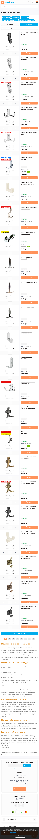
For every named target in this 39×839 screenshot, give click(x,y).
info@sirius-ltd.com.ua (19, 808)
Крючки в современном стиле (9, 20)
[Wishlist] (10, 47)
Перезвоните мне (19, 784)
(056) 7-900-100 (20, 781)
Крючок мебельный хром (28, 307)
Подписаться (27, 765)
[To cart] (29, 53)
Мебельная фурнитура (8, 10)
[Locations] (28, 2)
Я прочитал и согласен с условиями (20, 769)
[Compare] (13, 47)
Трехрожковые (15, 17)
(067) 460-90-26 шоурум (20, 783)
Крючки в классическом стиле (26, 20)
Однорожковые (6, 17)
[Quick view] (6, 47)
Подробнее (13, 832)
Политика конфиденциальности (20, 768)
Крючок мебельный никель (29, 282)
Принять (20, 836)
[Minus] (4, 53)
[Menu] (2, 2)
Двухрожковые (25, 17)
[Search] (2, 6)
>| (33, 639)
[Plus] (15, 53)
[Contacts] (33, 2)
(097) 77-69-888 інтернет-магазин (20, 780)
